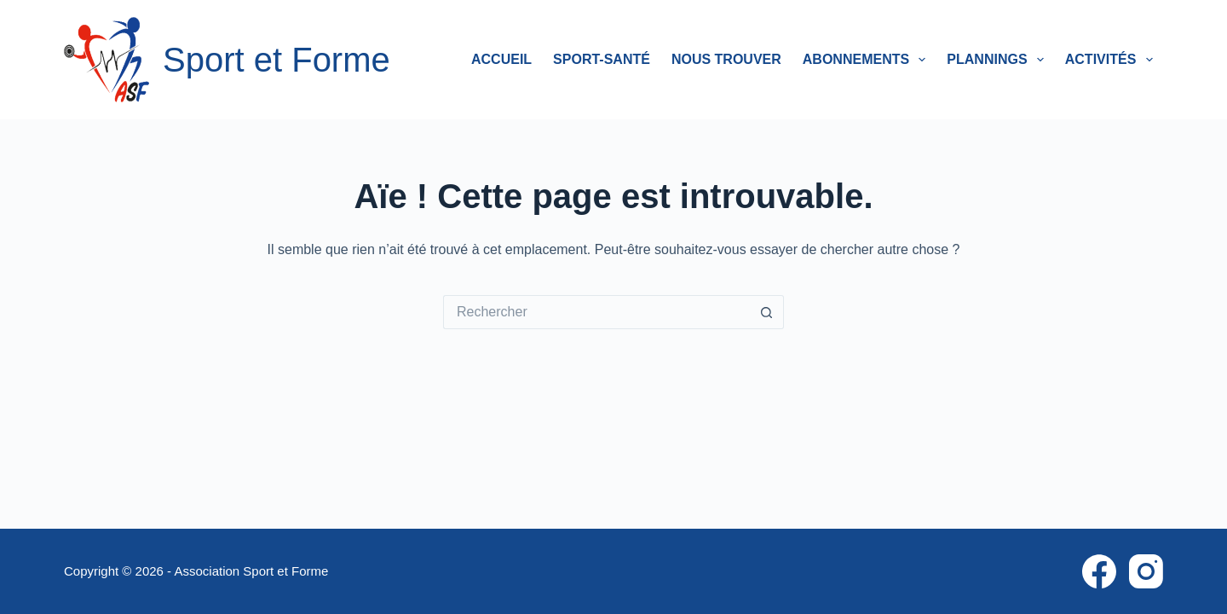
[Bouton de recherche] (767, 312)
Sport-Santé (601, 59)
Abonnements (868, 59)
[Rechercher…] (596, 312)
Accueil (501, 59)
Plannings (998, 59)
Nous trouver (726, 59)
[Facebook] (1099, 571)
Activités (1112, 59)
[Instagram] (1146, 571)
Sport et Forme (276, 59)
